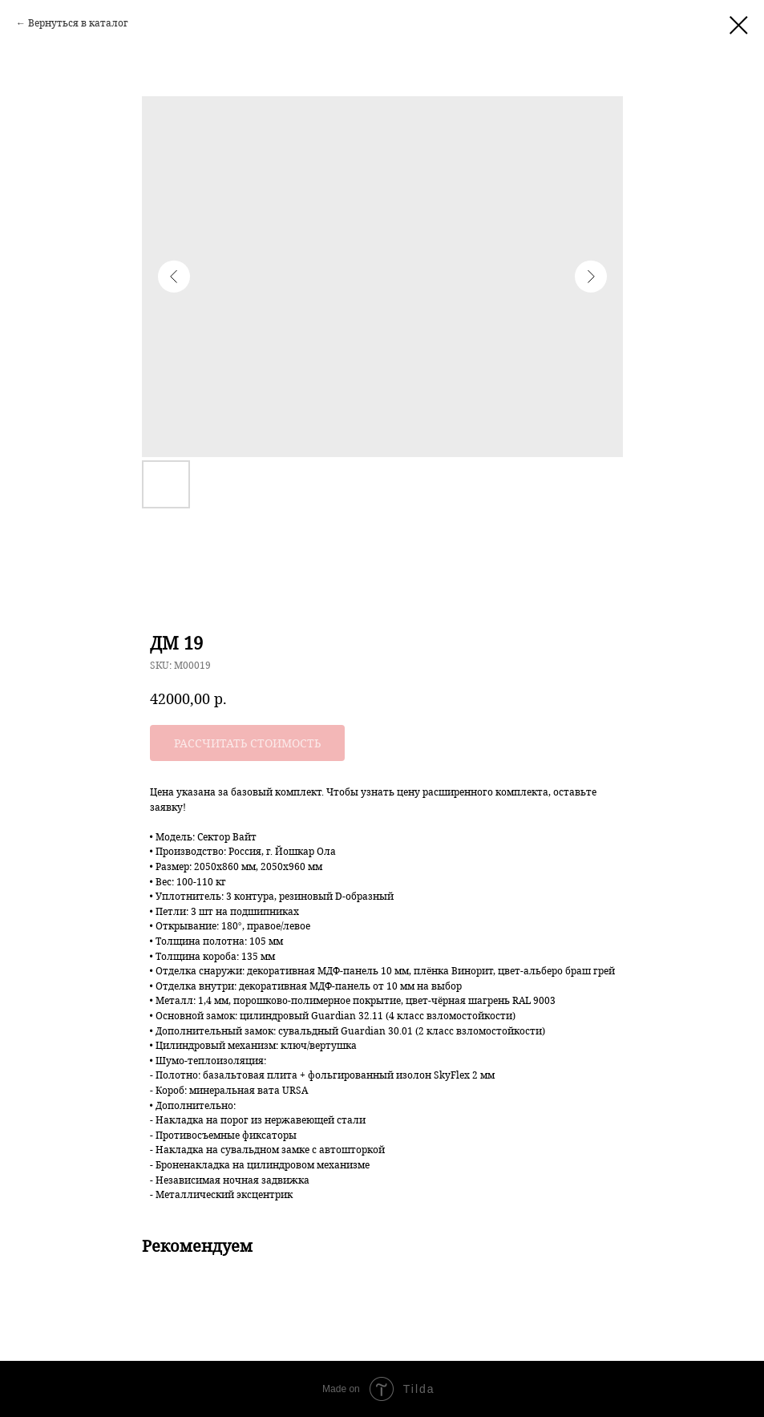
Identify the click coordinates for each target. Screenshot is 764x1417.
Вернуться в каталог (78, 23)
